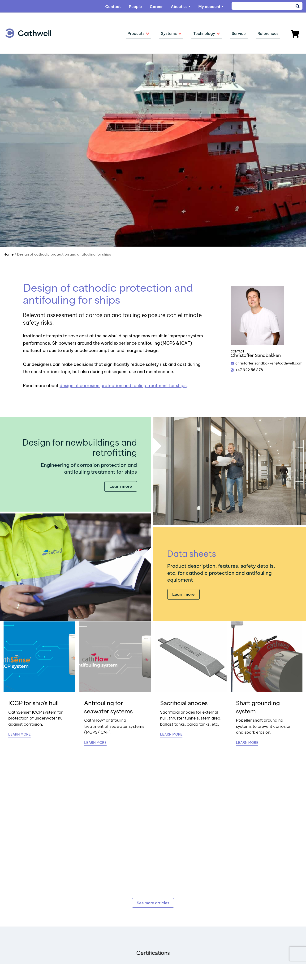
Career (156, 6)
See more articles (153, 903)
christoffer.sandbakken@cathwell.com (268, 363)
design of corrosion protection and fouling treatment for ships (123, 385)
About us (179, 6)
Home (9, 254)
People (135, 6)
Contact (113, 6)
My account (209, 6)
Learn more (120, 486)
